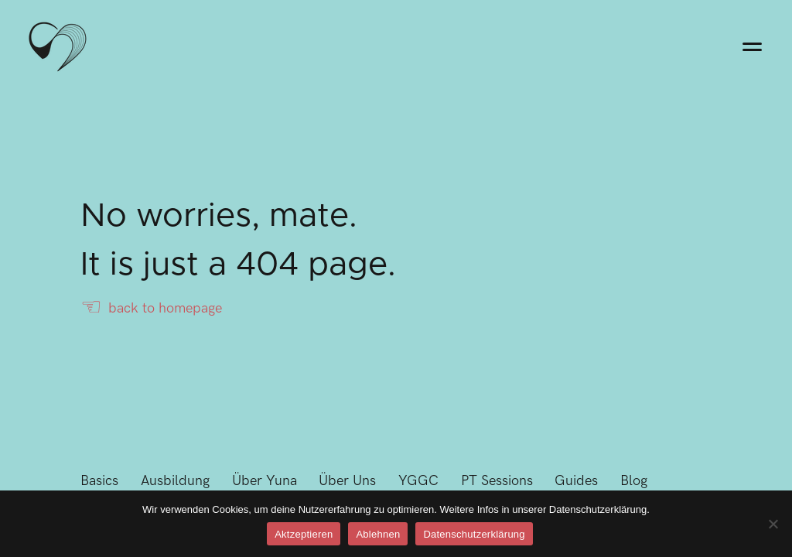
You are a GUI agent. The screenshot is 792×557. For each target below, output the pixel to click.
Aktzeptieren (304, 534)
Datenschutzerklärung (473, 534)
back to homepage (151, 308)
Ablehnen (378, 534)
